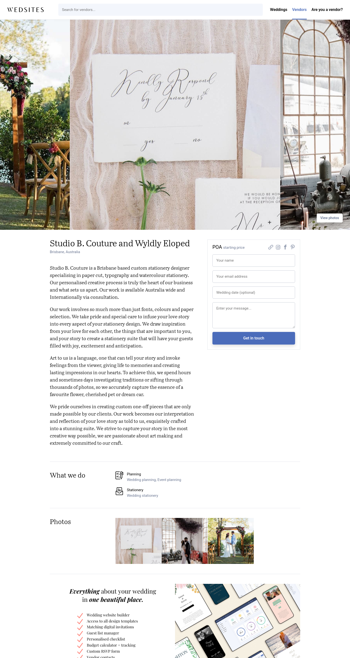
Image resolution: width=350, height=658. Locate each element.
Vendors (299, 9)
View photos (329, 218)
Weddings (278, 9)
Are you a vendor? (327, 9)
